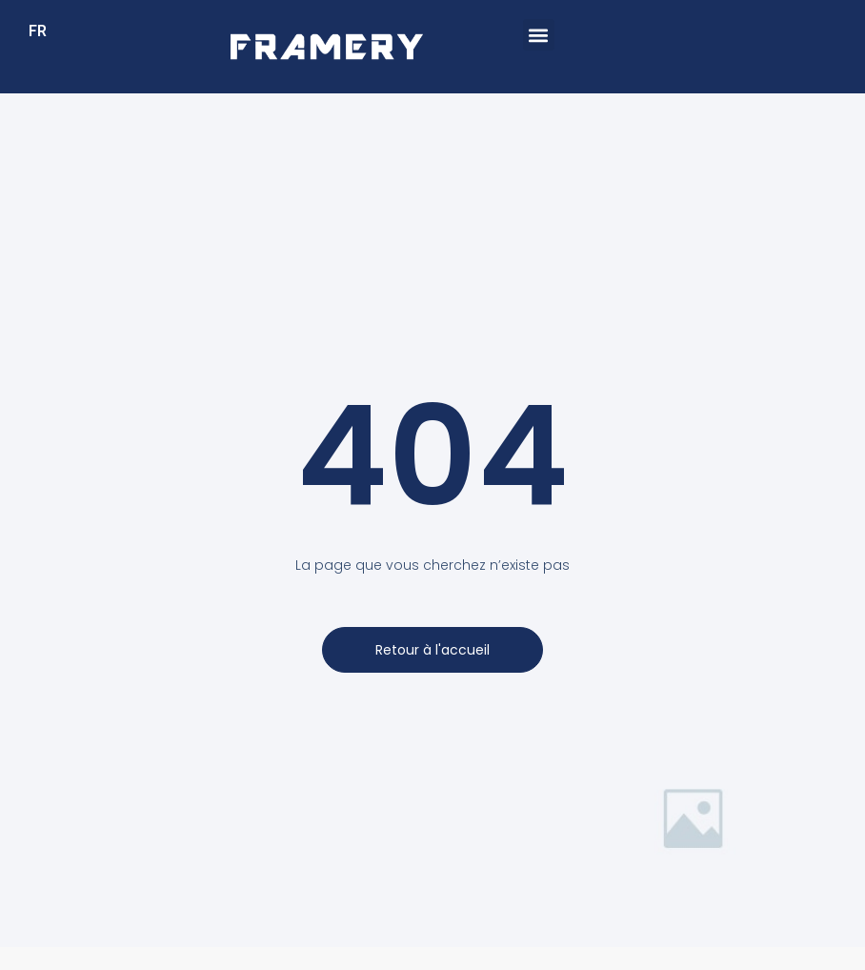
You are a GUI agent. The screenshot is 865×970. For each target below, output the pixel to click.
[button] (538, 35)
